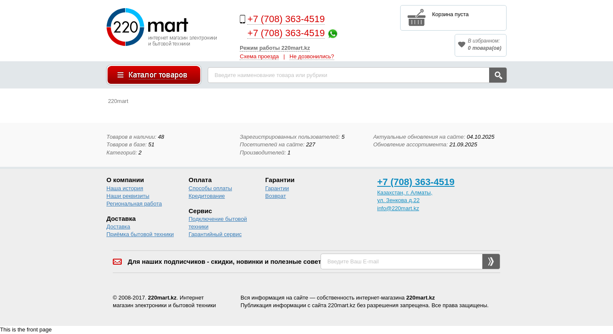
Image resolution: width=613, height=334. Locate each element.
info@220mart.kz (398, 208)
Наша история (124, 188)
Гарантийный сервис (215, 234)
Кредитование (207, 196)
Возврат (275, 196)
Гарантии (277, 188)
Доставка (118, 226)
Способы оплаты (210, 188)
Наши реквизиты (127, 196)
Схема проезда (259, 56)
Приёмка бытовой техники (140, 234)
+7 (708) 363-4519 (286, 19)
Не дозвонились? (311, 56)
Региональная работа (134, 203)
